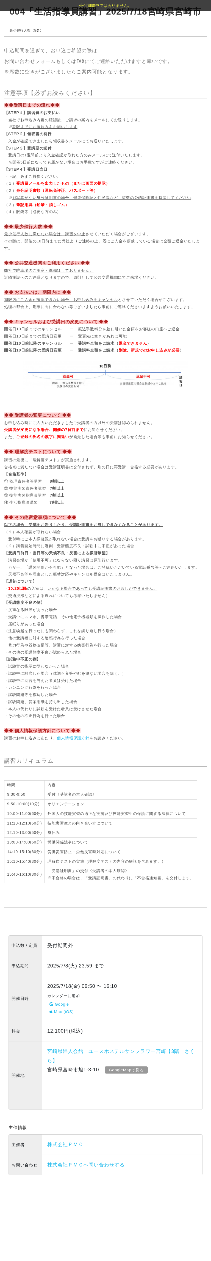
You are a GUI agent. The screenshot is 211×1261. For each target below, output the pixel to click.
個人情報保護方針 (73, 738)
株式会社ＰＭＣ (65, 1144)
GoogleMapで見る (127, 1070)
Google (59, 1004)
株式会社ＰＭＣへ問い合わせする (86, 1165)
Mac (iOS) (61, 1012)
